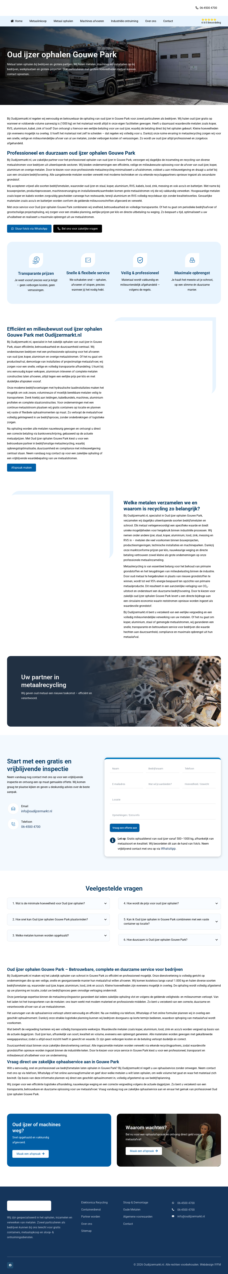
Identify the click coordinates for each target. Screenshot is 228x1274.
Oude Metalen (131, 1209)
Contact (128, 1224)
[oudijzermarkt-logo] (33, 8)
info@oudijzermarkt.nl (36, 811)
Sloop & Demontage (135, 1202)
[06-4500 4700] (174, 1203)
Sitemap (86, 1231)
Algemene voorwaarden (137, 1216)
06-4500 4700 (30, 827)
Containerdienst (91, 1209)
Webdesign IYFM (210, 1264)
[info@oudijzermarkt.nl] (174, 1216)
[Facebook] (10, 1265)
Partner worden (90, 1216)
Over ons (86, 1224)
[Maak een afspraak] (30, 1154)
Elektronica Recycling (94, 1202)
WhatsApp (168, 848)
